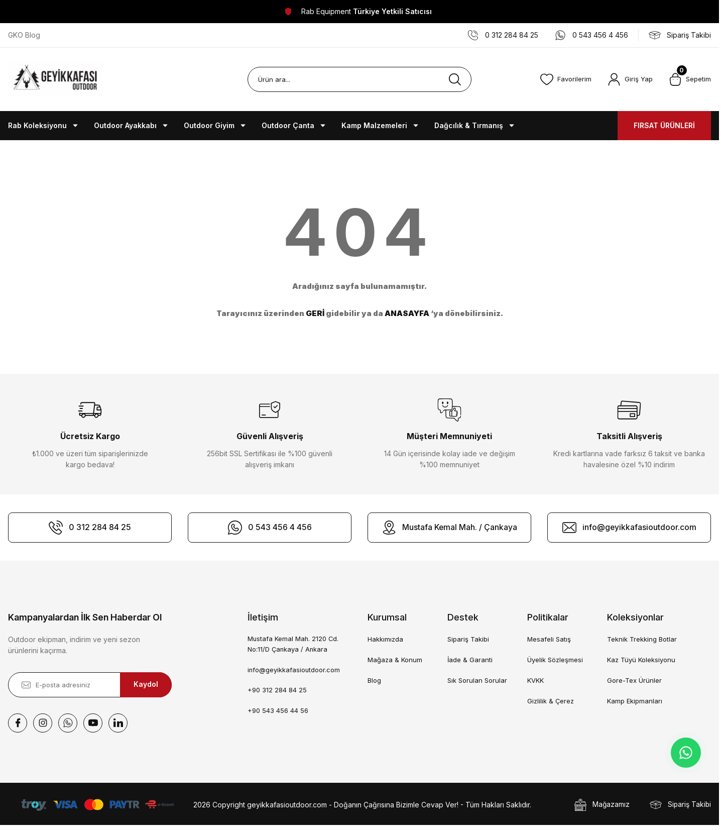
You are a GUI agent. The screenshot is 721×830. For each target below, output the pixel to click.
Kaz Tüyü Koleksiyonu (641, 660)
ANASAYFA (407, 313)
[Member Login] (630, 79)
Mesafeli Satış (549, 639)
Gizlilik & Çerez (550, 701)
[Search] (359, 79)
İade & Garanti (470, 660)
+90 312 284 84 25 (277, 691)
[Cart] (690, 79)
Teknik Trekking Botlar (642, 639)
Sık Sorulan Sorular (477, 680)
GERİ (315, 313)
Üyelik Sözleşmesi (555, 660)
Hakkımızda (385, 639)
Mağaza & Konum (395, 660)
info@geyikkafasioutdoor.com (294, 670)
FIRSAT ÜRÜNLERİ (664, 125)
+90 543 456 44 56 (278, 711)
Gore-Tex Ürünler (634, 680)
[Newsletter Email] (90, 684)
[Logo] (55, 79)
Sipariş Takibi (468, 639)
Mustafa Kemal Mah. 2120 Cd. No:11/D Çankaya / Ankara (294, 644)
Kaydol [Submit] (146, 684)
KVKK (535, 680)
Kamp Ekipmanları (634, 701)
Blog (374, 680)
